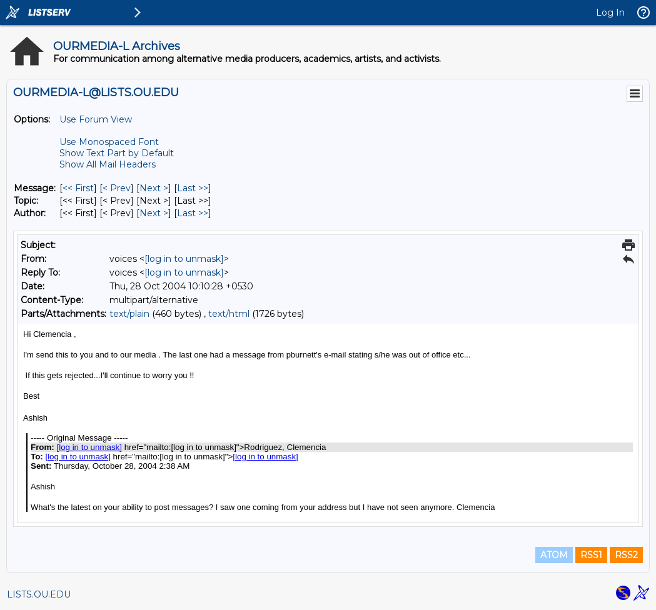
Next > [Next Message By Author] (153, 213)
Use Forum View (95, 119)
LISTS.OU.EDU (39, 594)
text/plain (129, 313)
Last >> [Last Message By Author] (192, 213)
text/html (229, 313)
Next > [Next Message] (153, 188)
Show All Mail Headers (107, 164)
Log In (610, 12)
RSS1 (591, 555)
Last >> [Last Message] (192, 188)
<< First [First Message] (78, 188)
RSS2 (626, 555)
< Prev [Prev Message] (117, 188)
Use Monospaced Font (109, 142)
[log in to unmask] (184, 258)
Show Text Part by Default (116, 153)
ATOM (554, 555)
